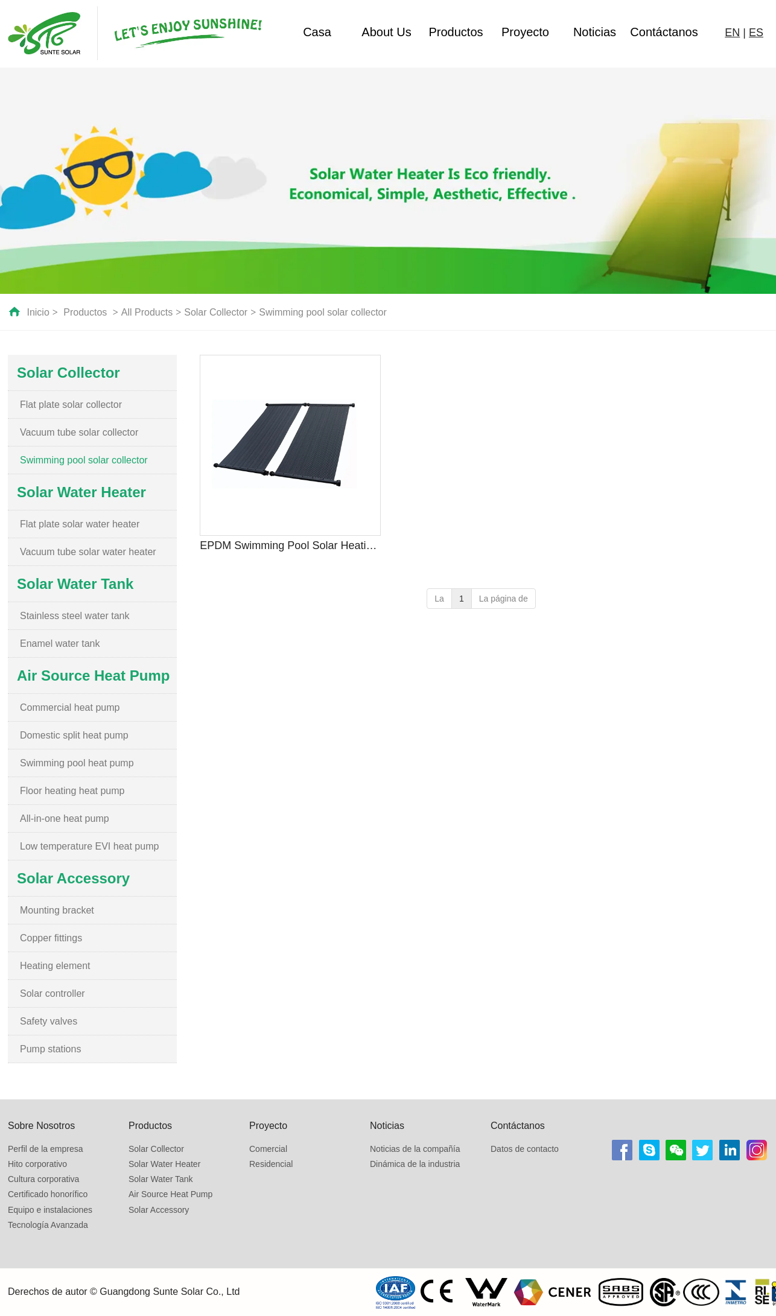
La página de (503, 598)
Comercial (268, 1149)
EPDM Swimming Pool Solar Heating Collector (290, 545)
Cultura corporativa (43, 1179)
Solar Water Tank (161, 1179)
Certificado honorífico (47, 1194)
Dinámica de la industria (415, 1164)
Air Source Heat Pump (170, 1194)
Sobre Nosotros (41, 1126)
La (439, 598)
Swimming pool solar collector (323, 312)
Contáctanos (664, 32)
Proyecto (525, 32)
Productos (455, 32)
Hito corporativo (37, 1164)
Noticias (594, 32)
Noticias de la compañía (415, 1149)
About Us (386, 32)
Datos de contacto (525, 1149)
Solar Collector (215, 312)
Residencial (271, 1164)
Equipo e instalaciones (50, 1210)
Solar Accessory (159, 1210)
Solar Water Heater (164, 1164)
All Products (147, 312)
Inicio (38, 312)
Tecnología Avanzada (48, 1225)
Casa (317, 32)
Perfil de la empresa (45, 1149)
